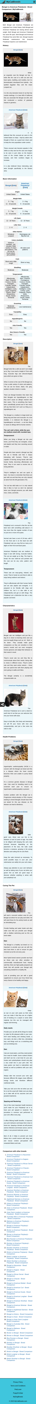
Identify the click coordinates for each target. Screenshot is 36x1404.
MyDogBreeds (18, 1397)
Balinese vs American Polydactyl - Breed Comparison (18, 1222)
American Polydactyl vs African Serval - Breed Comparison (20, 1164)
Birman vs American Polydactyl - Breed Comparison (18, 1235)
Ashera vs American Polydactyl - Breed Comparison (18, 1204)
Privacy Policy (18, 1382)
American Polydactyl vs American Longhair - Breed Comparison (18, 1186)
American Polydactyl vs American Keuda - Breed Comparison (18, 1182)
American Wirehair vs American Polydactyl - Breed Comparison (17, 1195)
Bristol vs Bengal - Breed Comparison (19, 1351)
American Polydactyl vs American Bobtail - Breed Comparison (18, 1173)
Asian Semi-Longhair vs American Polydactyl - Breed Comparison (18, 1213)
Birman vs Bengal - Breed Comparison (20, 1335)
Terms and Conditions (18, 1386)
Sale (20, 50)
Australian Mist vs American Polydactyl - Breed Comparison (20, 1217)
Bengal (15, 50)
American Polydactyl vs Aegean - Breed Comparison (18, 1160)
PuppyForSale (18, 1393)
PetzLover (17, 1389)
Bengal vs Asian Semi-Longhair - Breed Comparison (18, 1320)
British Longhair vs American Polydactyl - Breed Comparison (17, 1257)
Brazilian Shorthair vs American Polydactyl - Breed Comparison (17, 1248)
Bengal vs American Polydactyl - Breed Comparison (18, 1226)
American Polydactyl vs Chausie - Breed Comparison (18, 1169)
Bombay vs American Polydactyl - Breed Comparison (18, 1244)
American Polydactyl (16, 110)
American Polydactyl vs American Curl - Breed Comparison (20, 1177)
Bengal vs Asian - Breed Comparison (19, 1317)
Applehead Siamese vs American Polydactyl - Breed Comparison (18, 1200)
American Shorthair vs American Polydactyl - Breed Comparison (18, 1191)
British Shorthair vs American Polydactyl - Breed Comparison (17, 1262)
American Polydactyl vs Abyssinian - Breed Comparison (19, 1155)
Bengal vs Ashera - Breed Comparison (20, 1314)
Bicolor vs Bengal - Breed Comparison (20, 1333)
